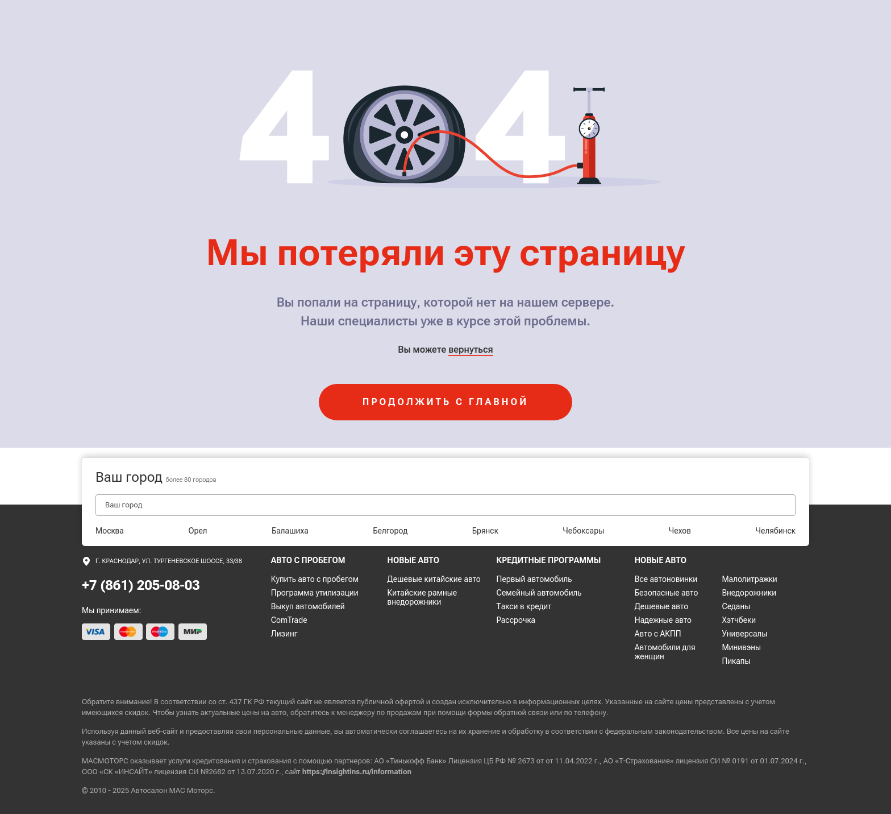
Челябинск (776, 530)
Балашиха (290, 530)
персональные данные (291, 731)
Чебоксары (583, 530)
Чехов (680, 530)
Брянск (485, 530)
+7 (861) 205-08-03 (141, 585)
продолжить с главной (445, 401)
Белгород (390, 530)
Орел (197, 530)
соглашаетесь (423, 731)
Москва (109, 530)
